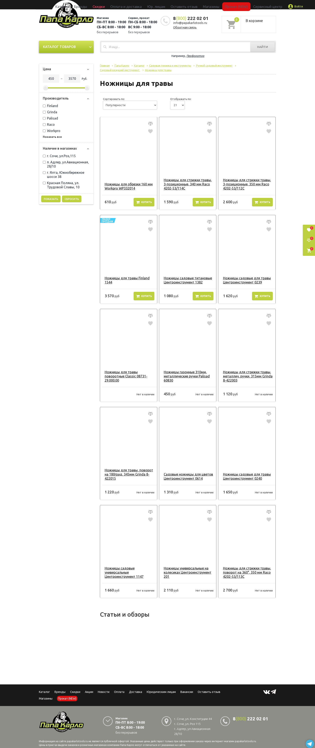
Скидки (75, 692)
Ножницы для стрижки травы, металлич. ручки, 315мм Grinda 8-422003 (245, 376)
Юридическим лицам (161, 692)
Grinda (50, 112)
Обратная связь (185, 27)
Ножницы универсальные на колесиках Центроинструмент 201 (186, 572)
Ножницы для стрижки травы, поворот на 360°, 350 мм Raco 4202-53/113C (245, 572)
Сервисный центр (239, 4)
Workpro (51, 131)
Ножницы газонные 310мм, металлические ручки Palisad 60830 (185, 376)
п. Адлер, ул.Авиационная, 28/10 (66, 164)
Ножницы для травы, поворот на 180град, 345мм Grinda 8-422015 (127, 474)
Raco (49, 124)
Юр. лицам (158, 4)
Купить (144, 202)
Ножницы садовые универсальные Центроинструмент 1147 (122, 572)
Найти (262, 47)
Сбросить (71, 198)
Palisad (50, 118)
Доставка (135, 692)
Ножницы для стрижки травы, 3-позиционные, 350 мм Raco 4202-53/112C (245, 184)
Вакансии (186, 692)
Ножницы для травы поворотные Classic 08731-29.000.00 (124, 376)
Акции (89, 692)
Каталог (91, 4)
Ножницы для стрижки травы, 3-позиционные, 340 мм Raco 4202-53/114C (186, 184)
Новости (103, 692)
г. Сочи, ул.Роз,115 (59, 156)
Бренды (104, 4)
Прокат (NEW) (216, 4)
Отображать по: (180, 98)
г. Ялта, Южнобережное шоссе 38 (63, 175)
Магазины (45, 698)
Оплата (119, 692)
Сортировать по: (114, 98)
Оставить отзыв (179, 4)
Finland (50, 106)
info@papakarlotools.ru (190, 23)
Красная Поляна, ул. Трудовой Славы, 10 (61, 185)
